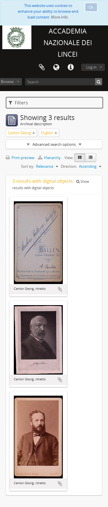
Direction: (69, 166)
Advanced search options (54, 144)
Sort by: (27, 166)
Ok (91, 7)
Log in (91, 67)
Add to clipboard (60, 289)
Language (56, 67)
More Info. (60, 17)
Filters (18, 102)
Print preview (20, 157)
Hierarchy (50, 157)
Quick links (70, 67)
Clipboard (42, 67)
